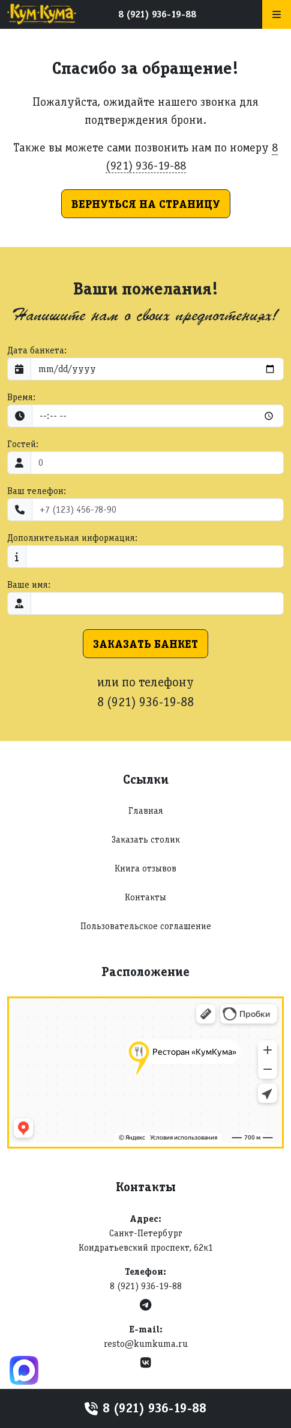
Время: (21, 397)
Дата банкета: (37, 350)
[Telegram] (145, 1305)
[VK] (145, 1362)
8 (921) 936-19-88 (157, 14)
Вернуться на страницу (145, 204)
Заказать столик (146, 839)
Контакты (145, 897)
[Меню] (276, 14)
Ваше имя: (28, 584)
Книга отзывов (145, 868)
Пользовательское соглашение (145, 926)
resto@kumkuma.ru (146, 1343)
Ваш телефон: (36, 490)
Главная (145, 810)
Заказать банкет (145, 643)
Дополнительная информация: (72, 537)
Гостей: (22, 444)
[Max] (24, 1370)
